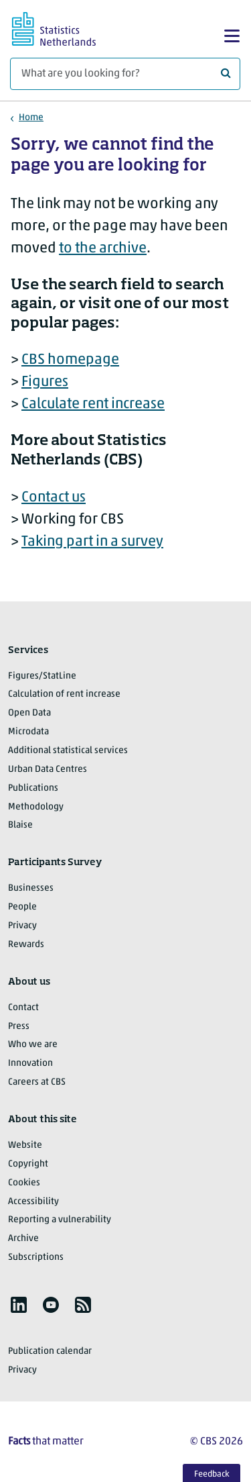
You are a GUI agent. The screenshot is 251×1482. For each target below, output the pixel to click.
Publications (33, 788)
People (22, 907)
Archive (23, 1238)
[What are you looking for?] (125, 74)
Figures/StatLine (42, 676)
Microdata (28, 732)
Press (18, 1026)
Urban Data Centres (47, 769)
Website (25, 1145)
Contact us (53, 497)
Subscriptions (36, 1257)
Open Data (29, 713)
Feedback (212, 1474)
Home (31, 117)
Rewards (26, 944)
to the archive (103, 248)
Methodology (36, 807)
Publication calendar (50, 1351)
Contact (23, 1007)
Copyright (28, 1164)
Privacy (22, 926)
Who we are (33, 1044)
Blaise (20, 825)
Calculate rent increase (93, 404)
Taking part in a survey (92, 542)
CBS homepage (70, 360)
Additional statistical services (68, 750)
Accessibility (33, 1201)
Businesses (31, 888)
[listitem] (18, 1305)
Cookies (24, 1183)
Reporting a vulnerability (59, 1220)
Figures (44, 382)
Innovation (30, 1063)
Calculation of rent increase (64, 694)
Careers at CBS (37, 1082)
